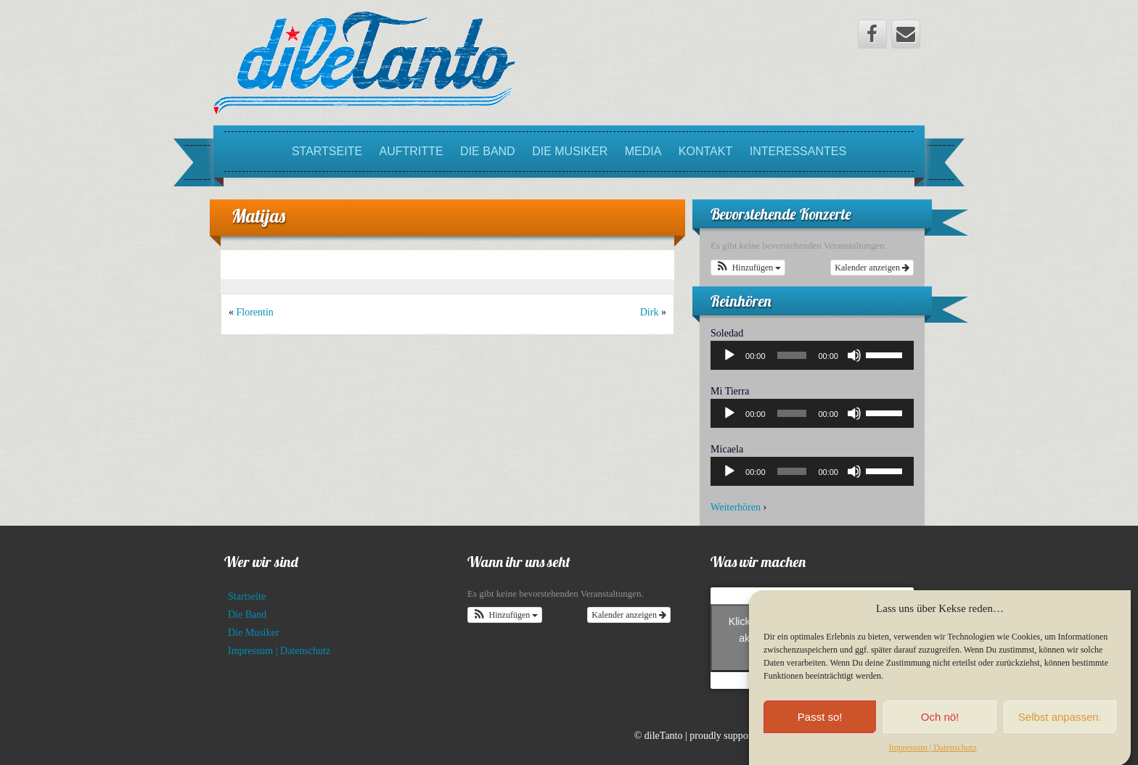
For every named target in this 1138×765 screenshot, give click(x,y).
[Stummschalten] (854, 355)
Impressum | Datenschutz (932, 756)
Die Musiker (569, 151)
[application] (812, 355)
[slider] (792, 355)
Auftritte (411, 151)
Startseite (327, 151)
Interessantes (798, 151)
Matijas (258, 215)
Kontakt (705, 151)
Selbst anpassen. (1060, 725)
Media (643, 151)
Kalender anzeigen (872, 267)
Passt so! (820, 725)
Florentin (255, 312)
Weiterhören (736, 507)
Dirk (649, 312)
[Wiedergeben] (729, 355)
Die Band (487, 151)
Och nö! (940, 725)
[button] (748, 267)
